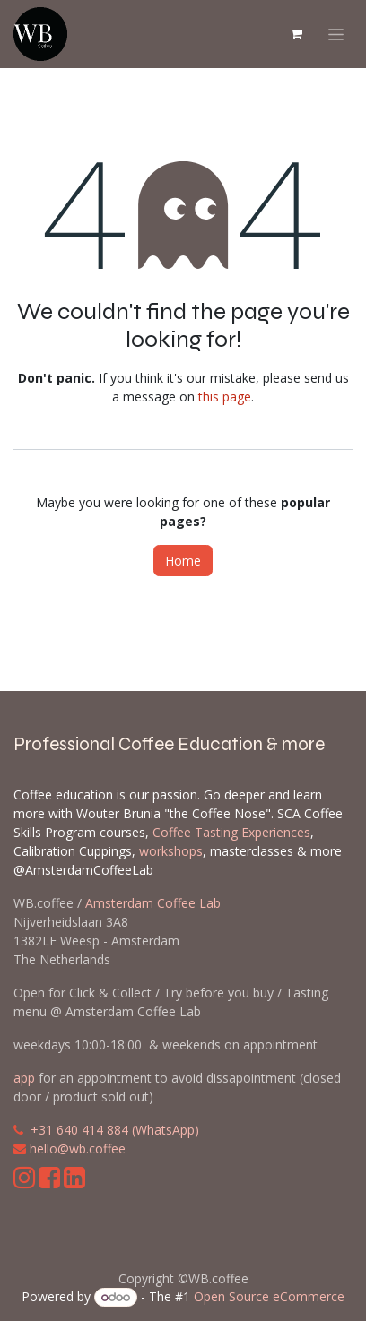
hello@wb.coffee (78, 1148)
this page (224, 396)
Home (183, 560)
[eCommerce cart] (296, 34)
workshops (171, 850)
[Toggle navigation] (336, 34)
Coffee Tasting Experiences (231, 832)
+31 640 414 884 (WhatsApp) (114, 1129)
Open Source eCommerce (269, 1296)
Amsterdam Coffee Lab (153, 902)
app (24, 1077)
